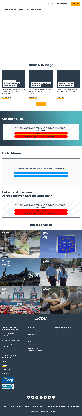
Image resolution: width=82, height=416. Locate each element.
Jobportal (35, 406)
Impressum (31, 327)
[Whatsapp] (53, 397)
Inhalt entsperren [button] (41, 133)
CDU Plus (50, 3)
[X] (41, 397)
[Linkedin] (36, 397)
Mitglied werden (62, 3)
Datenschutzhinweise (35, 331)
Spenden (75, 3)
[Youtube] (45, 397)
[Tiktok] (49, 397)
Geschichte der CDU (74, 406)
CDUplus (31, 338)
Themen (4, 365)
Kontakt (12, 406)
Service (26, 406)
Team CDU (5, 369)
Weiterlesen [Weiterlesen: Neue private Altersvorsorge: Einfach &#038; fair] (33, 97)
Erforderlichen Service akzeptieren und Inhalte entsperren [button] (41, 136)
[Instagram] (32, 397)
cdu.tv (30, 341)
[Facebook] (28, 397)
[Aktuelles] (6, 9)
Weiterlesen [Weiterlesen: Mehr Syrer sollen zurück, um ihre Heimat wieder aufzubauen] (5, 97)
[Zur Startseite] (7, 4)
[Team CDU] (21, 9)
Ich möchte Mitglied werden (63, 327)
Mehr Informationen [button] (41, 130)
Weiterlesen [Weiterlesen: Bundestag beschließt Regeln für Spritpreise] (61, 97)
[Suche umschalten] (43, 3)
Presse (19, 406)
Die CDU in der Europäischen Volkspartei (52, 406)
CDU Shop (31, 334)
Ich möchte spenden (61, 331)
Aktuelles (41, 104)
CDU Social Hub (33, 345)
